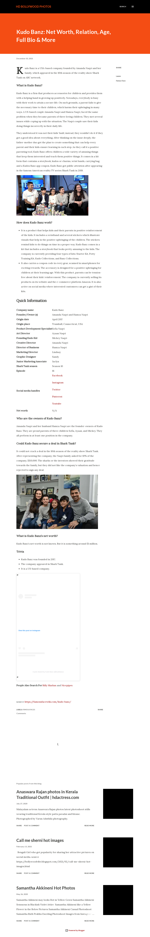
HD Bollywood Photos (33, 6)
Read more (89, 826)
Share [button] (118, 68)
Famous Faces (121, 81)
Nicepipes (67, 685)
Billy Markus (49, 685)
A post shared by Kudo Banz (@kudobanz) (48, 672)
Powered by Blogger (75, 930)
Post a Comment (31, 826)
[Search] (123, 6)
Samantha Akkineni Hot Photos (45, 887)
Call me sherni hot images (40, 840)
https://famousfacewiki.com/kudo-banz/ (48, 701)
